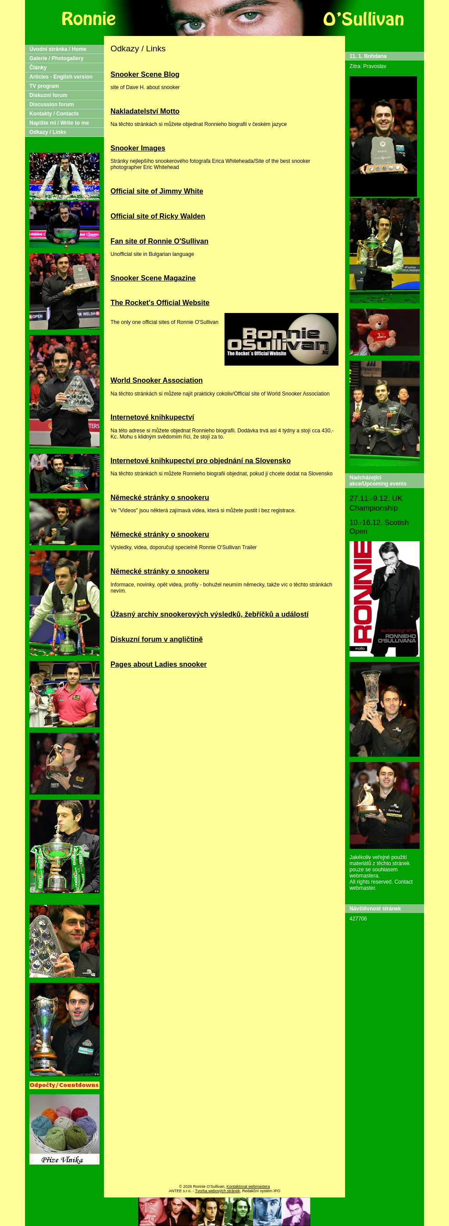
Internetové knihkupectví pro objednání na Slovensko (200, 460)
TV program (44, 86)
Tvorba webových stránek (217, 1191)
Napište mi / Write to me (59, 123)
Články (37, 68)
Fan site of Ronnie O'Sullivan (159, 241)
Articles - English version (61, 77)
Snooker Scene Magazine (153, 278)
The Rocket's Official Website (160, 302)
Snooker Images (137, 148)
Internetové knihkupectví (152, 417)
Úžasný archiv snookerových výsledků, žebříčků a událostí (209, 614)
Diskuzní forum (48, 95)
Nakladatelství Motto (144, 111)
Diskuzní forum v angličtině (156, 639)
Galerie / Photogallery (56, 58)
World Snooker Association (156, 380)
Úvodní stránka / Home (57, 49)
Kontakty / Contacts (54, 114)
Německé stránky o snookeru (159, 497)
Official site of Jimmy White (156, 191)
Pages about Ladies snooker (158, 664)
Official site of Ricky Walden (157, 216)
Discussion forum (51, 104)
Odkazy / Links (47, 132)
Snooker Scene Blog (144, 74)
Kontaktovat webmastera (248, 1186)
